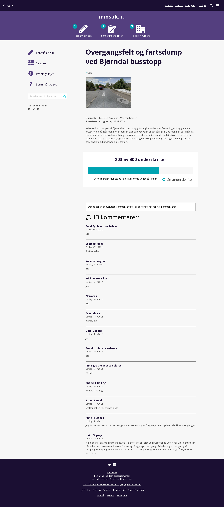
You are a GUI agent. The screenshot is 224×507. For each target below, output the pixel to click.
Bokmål (169, 5)
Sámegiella (190, 5)
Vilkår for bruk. (90, 484)
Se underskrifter (177, 179)
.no (112, 16)
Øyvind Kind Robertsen (120, 479)
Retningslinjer (119, 490)
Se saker (107, 490)
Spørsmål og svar (136, 490)
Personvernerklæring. (107, 484)
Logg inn (8, 5)
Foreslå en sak (94, 490)
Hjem (82, 490)
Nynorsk (179, 5)
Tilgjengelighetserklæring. (129, 484)
